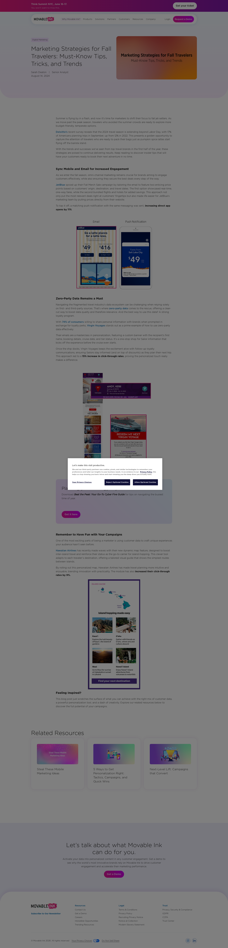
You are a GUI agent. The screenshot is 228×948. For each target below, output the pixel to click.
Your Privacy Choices (82, 482)
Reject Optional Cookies (117, 482)
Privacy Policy (146, 472)
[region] (115, 474)
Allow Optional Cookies (145, 482)
